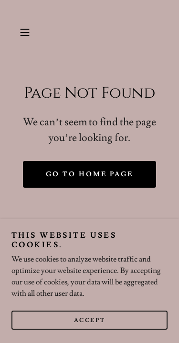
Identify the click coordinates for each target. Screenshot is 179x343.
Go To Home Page (89, 174)
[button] (26, 32)
